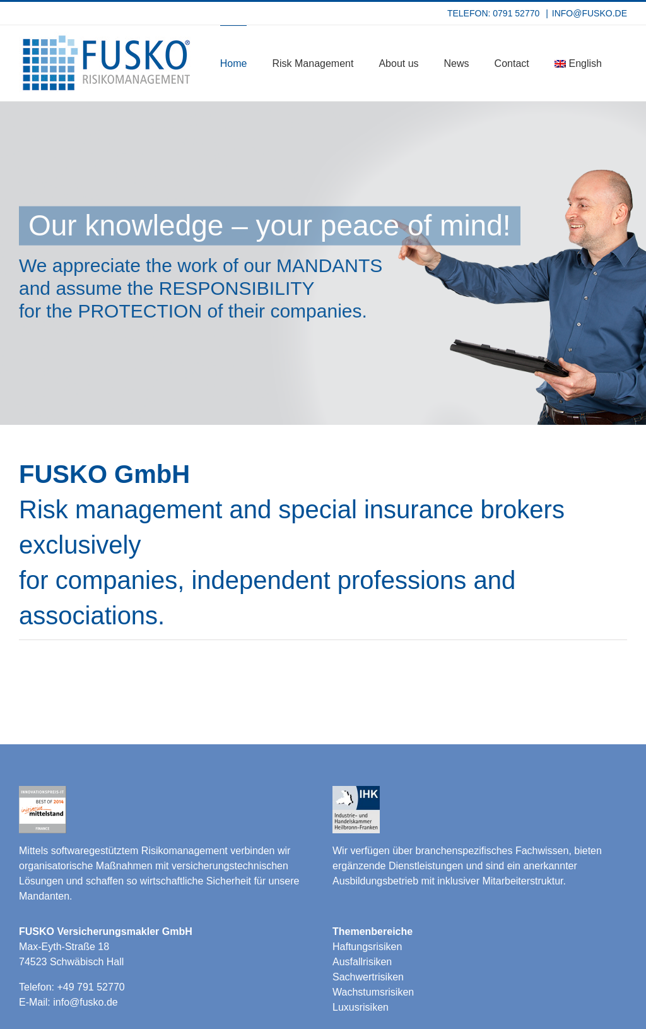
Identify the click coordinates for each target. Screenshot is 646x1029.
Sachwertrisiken (368, 977)
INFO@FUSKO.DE (589, 13)
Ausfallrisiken (362, 961)
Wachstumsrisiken (373, 992)
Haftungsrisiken (367, 946)
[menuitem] (578, 63)
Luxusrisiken (360, 1007)
